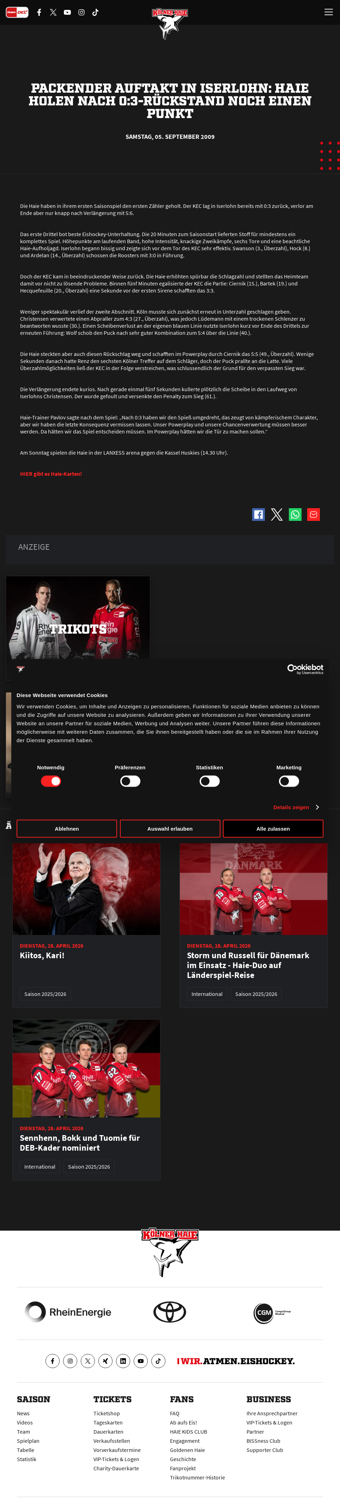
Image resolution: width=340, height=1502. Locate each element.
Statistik (26, 1459)
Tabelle (25, 1449)
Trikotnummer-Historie (197, 1477)
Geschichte (183, 1459)
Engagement (185, 1440)
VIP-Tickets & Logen (116, 1459)
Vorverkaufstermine (117, 1449)
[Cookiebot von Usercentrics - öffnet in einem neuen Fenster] (292, 669)
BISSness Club (263, 1440)
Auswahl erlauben (170, 828)
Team (23, 1431)
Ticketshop (106, 1413)
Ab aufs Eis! (183, 1422)
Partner (255, 1431)
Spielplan (28, 1440)
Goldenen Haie (187, 1449)
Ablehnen (67, 828)
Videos (25, 1422)
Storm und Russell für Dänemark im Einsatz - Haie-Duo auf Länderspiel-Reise (248, 965)
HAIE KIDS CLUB (188, 1431)
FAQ (175, 1413)
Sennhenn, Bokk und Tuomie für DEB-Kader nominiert (80, 1143)
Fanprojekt (183, 1468)
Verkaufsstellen (111, 1440)
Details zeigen (291, 807)
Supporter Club (265, 1449)
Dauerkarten (108, 1431)
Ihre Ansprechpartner (272, 1413)
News (23, 1413)
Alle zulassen (273, 828)
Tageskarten (108, 1422)
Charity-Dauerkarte (116, 1468)
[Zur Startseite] (170, 25)
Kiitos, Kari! (42, 955)
